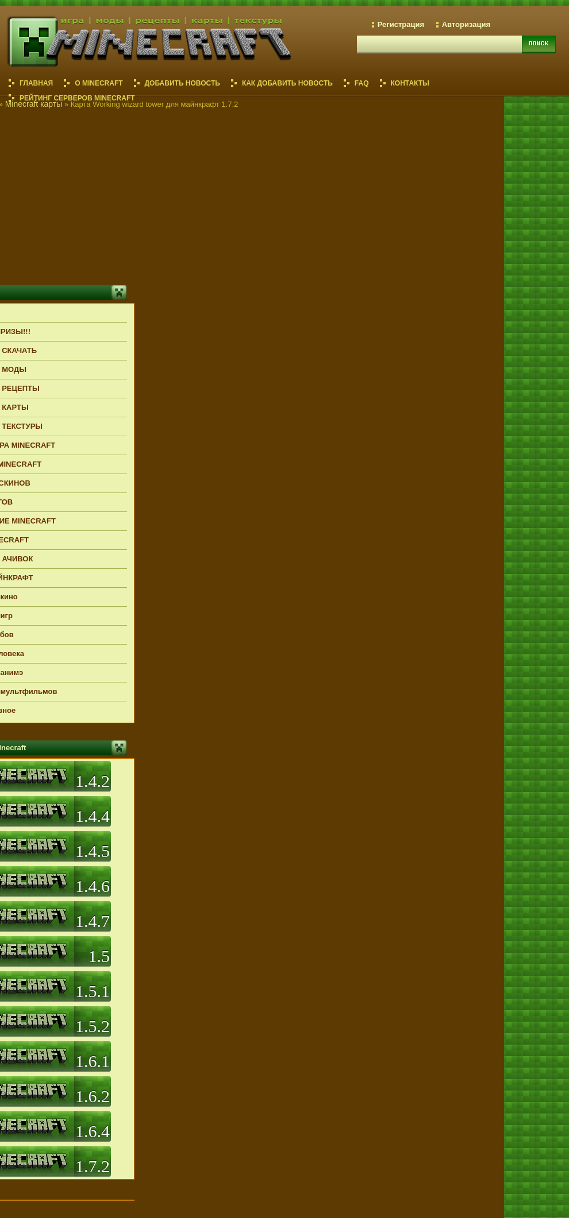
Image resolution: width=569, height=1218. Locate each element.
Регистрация (401, 24)
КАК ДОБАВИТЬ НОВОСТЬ (287, 83)
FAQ (362, 83)
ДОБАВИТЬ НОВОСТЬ (182, 83)
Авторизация (466, 24)
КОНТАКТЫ (410, 83)
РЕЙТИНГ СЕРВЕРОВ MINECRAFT (77, 98)
